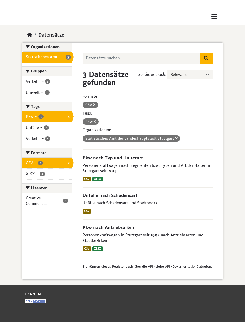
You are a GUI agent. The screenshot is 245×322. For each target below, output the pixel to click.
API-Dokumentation (181, 266)
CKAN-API (34, 294)
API (150, 266)
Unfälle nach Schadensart (110, 195)
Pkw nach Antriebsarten (108, 227)
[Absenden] (206, 58)
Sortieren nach (151, 74)
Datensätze (51, 35)
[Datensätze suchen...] (141, 58)
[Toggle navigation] (214, 16)
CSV (86, 179)
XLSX (97, 179)
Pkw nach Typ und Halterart (113, 157)
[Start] (29, 35)
